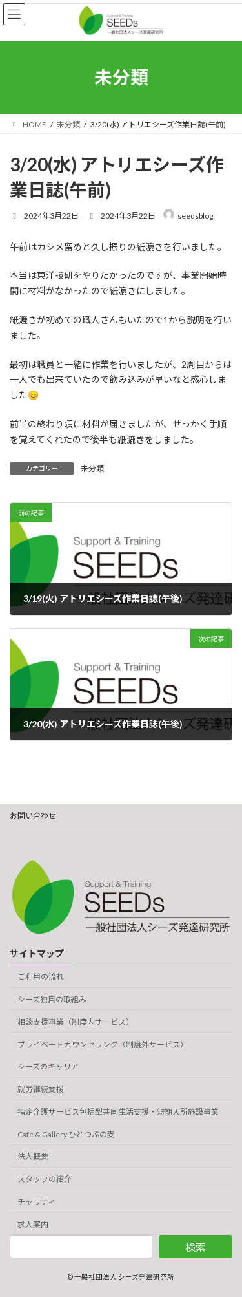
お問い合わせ (33, 815)
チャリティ (36, 1201)
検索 (195, 1247)
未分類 (92, 468)
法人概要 (32, 1157)
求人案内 (32, 1224)
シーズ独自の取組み (51, 999)
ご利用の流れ (40, 976)
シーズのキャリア (48, 1067)
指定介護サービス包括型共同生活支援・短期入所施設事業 (118, 1112)
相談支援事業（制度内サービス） (75, 1022)
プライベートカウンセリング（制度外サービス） (102, 1044)
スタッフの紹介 (44, 1179)
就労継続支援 (40, 1089)
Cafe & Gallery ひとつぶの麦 (66, 1134)
